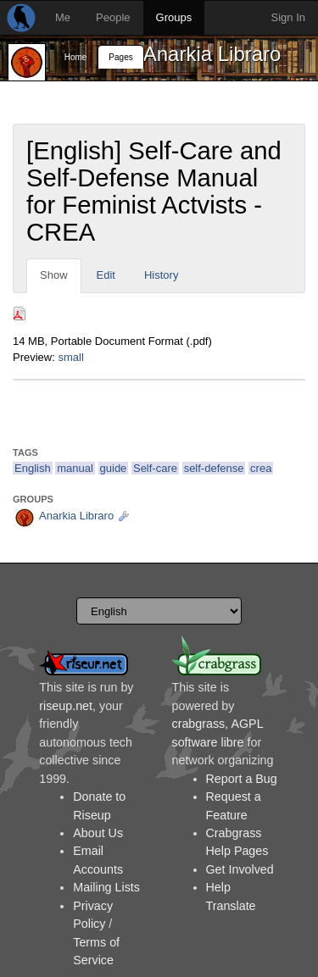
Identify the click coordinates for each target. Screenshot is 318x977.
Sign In (288, 17)
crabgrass (199, 723)
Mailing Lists (106, 887)
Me (62, 17)
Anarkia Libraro (212, 53)
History (161, 275)
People (113, 17)
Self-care (155, 468)
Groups (174, 17)
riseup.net (65, 706)
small (70, 357)
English (32, 468)
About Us (98, 833)
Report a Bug (241, 778)
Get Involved (240, 869)
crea (260, 468)
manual (75, 468)
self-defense (214, 468)
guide (113, 468)
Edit (106, 275)
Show (54, 275)
